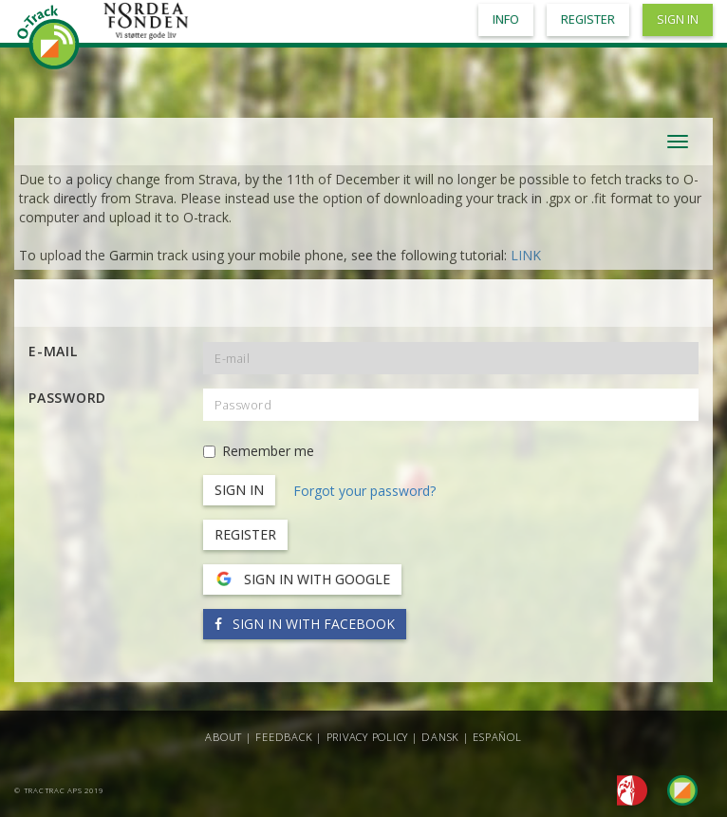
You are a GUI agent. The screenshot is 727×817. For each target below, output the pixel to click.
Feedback (283, 737)
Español (497, 737)
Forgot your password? (364, 491)
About (223, 737)
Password (67, 398)
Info (506, 19)
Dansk (440, 737)
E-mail (53, 351)
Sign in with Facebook (304, 624)
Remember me (258, 451)
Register (245, 534)
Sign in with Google (302, 579)
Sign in (678, 19)
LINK (526, 255)
